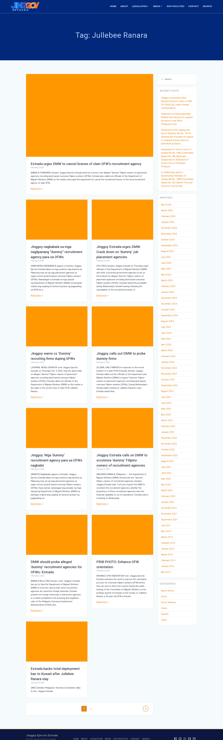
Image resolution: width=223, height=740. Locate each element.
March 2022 (167, 490)
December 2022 (169, 438)
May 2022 (166, 478)
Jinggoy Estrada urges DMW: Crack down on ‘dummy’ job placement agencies (118, 252)
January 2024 (167, 362)
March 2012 (167, 554)
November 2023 (169, 373)
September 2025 (169, 245)
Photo (164, 596)
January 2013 (167, 548)
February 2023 (168, 426)
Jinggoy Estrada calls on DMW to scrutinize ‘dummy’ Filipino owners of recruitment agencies (121, 460)
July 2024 (166, 327)
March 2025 (167, 280)
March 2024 (167, 350)
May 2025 (166, 268)
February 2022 (168, 496)
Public (164, 608)
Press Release (168, 602)
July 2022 (166, 467)
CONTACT (193, 6)
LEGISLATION (139, 6)
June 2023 (166, 403)
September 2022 (169, 455)
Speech (165, 614)
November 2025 (169, 233)
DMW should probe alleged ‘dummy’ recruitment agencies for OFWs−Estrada (56, 567)
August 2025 (167, 251)
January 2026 (167, 222)
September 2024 (169, 315)
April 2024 (166, 344)
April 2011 (166, 572)
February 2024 (168, 356)
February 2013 (168, 543)
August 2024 (167, 321)
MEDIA (156, 6)
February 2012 (168, 560)
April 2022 (166, 484)
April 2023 (166, 414)
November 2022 (169, 443)
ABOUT (124, 6)
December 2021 (169, 508)
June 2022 (166, 473)
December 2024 (169, 298)
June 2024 (166, 333)
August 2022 (167, 461)
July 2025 (166, 257)
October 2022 (168, 449)
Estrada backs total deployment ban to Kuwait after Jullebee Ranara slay (120, 665)
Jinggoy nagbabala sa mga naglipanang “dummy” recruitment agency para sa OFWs (56, 252)
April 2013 (166, 531)
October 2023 (168, 379)
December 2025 (169, 228)
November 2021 (169, 513)
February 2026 (168, 216)
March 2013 (167, 537)
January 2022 (167, 502)
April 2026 (166, 204)
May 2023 (166, 408)
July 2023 (166, 397)
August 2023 (167, 391)
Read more (36, 188)
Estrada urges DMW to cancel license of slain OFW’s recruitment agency (86, 164)
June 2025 (166, 263)
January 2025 (167, 292)
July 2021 (166, 525)
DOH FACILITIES (175, 6)
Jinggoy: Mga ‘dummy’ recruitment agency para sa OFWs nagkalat (56, 460)
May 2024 (166, 338)
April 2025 (166, 274)
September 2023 (169, 385)
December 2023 (169, 368)
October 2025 (168, 239)
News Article (167, 590)
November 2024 (169, 303)
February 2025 (168, 286)
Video (164, 620)
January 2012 (167, 566)
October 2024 (168, 309)
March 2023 (167, 420)
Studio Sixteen (57, 734)
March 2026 (167, 210)
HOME (113, 6)
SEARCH (207, 6)
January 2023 (167, 432)
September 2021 (169, 519)
